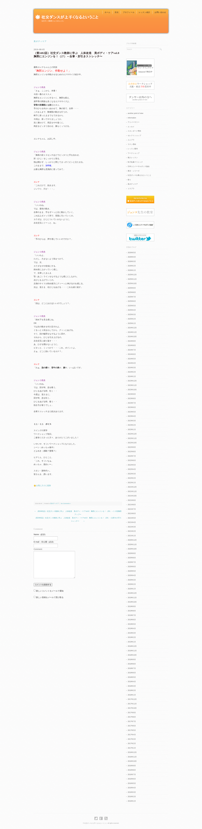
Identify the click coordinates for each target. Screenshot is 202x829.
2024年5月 (132, 359)
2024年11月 (132, 332)
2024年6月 (132, 354)
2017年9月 (132, 713)
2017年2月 (132, 743)
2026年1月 (132, 270)
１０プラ (131, 189)
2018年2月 (132, 690)
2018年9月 (132, 660)
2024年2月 (132, 372)
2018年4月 (132, 682)
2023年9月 (132, 394)
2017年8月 (132, 717)
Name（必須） (40, 534)
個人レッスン (133, 158)
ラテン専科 (132, 144)
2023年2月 (132, 425)
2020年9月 (132, 553)
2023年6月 (132, 407)
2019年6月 (132, 620)
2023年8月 (132, 398)
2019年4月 (132, 628)
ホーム (107, 12)
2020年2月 (132, 584)
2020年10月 (132, 549)
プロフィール (128, 12)
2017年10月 (132, 708)
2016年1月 (132, 801)
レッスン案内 (133, 149)
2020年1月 (132, 589)
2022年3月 (132, 474)
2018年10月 (132, 655)
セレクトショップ (134, 135)
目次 (117, 12)
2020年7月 (132, 562)
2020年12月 (132, 540)
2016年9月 (132, 766)
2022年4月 (132, 469)
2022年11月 (132, 438)
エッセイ (131, 127)
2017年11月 (132, 704)
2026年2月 (132, 266)
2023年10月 (132, 390)
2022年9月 (132, 447)
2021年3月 (132, 527)
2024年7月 (132, 350)
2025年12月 (132, 275)
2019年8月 (132, 611)
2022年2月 (132, 478)
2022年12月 (132, 434)
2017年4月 (132, 735)
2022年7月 (132, 456)
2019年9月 (132, 606)
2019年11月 (132, 598)
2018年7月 (132, 668)
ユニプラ (131, 140)
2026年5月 (132, 253)
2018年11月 (132, 651)
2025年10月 (132, 283)
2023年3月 (132, 421)
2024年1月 (132, 376)
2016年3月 (132, 792)
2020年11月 (132, 545)
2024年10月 (132, 337)
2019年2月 (132, 637)
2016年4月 (132, 788)
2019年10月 (132, 602)
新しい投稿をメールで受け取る (50, 597)
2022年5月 (132, 465)
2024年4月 (132, 363)
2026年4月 (132, 257)
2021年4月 (132, 522)
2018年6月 (132, 673)
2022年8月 (132, 452)
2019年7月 (132, 615)
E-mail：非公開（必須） (44, 542)
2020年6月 (132, 567)
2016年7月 (132, 775)
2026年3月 (132, 261)
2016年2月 (132, 797)
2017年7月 (132, 721)
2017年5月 (132, 730)
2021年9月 (132, 500)
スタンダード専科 (134, 131)
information (132, 118)
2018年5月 (132, 677)
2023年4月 (132, 416)
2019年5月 (132, 624)
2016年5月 (132, 783)
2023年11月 (132, 385)
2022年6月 (132, 460)
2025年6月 (132, 301)
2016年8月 (132, 770)
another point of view (135, 113)
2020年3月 (132, 580)
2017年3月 (132, 739)
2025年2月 (132, 319)
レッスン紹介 (144, 12)
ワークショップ (133, 153)
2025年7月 (132, 297)
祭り (129, 180)
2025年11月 (132, 279)
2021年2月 (132, 531)
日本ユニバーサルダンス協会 (139, 166)
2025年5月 (132, 306)
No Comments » (66, 503)
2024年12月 (132, 328)
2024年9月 (132, 341)
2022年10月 (132, 443)
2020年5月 (132, 571)
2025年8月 (132, 292)
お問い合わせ (160, 12)
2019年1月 (132, 642)
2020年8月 (132, 558)
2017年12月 (132, 699)
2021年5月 (132, 518)
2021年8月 (132, 505)
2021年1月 (132, 536)
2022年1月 (132, 483)
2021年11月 (132, 491)
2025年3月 (132, 315)
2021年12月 (132, 487)
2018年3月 (132, 686)
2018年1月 (132, 695)
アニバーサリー (133, 122)
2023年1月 (132, 430)
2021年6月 (132, 513)
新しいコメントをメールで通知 (50, 591)
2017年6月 (132, 726)
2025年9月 (132, 288)
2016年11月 (132, 757)
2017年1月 (132, 748)
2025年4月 (132, 310)
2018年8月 (132, 664)
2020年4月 (132, 575)
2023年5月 (132, 412)
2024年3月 (132, 368)
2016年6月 (132, 779)
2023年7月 (132, 403)
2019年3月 (132, 633)
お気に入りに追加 (43, 485)
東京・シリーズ (133, 171)
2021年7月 (132, 509)
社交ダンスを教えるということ (139, 175)
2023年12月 (132, 381)
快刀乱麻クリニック (135, 162)
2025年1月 (132, 323)
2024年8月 (132, 345)
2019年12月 (132, 593)
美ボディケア (40, 41)
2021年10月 (132, 496)
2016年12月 (132, 752)
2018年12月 (132, 646)
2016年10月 (132, 761)
